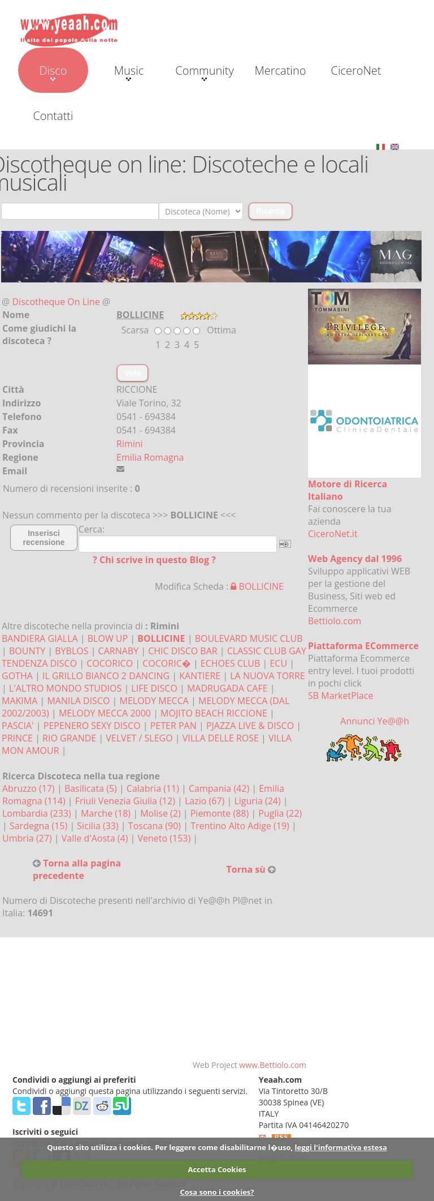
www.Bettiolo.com (272, 1065)
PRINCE (17, 738)
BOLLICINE (257, 586)
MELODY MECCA (154, 700)
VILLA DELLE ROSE (221, 738)
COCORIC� (166, 663)
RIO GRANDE (69, 738)
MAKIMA (19, 700)
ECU (278, 663)
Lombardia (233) (37, 813)
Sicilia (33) (99, 826)
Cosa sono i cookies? (217, 1192)
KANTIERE (199, 676)
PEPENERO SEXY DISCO (92, 725)
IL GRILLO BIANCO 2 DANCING (106, 676)
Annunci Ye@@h (374, 721)
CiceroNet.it (333, 533)
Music (129, 72)
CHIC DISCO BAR (182, 651)
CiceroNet (356, 70)
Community (204, 72)
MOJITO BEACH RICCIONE (213, 713)
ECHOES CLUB (230, 663)
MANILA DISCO (78, 700)
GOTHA (17, 676)
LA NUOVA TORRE (267, 676)
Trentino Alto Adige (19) (241, 826)
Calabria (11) (154, 788)
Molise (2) (161, 813)
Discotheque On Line (56, 301)
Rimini (129, 443)
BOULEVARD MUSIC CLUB (249, 638)
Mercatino (280, 70)
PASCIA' (18, 725)
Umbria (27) (28, 838)
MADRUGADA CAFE (227, 688)
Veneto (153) (165, 838)
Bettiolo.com (334, 621)
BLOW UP (108, 638)
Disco (53, 72)
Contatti (53, 115)
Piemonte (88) (220, 813)
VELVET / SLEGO (139, 738)
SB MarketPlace (340, 695)
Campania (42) (220, 788)
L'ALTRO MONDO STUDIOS (65, 688)
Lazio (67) (206, 801)
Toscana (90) (155, 826)
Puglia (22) (280, 813)
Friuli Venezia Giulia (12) (126, 801)
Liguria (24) (258, 801)
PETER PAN (173, 725)
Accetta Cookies (217, 1169)
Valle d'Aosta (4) (96, 838)
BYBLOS (71, 651)
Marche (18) (107, 813)
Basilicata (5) (91, 788)
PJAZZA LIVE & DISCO (250, 725)
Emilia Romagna (150, 457)
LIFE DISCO (154, 688)
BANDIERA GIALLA (40, 638)
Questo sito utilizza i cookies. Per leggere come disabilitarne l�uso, (170, 1147)
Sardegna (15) (40, 826)
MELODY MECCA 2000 (105, 713)
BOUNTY (27, 651)
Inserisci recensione (44, 538)
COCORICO (109, 663)
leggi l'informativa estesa (341, 1147)
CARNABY (118, 651)
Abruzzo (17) (29, 788)
